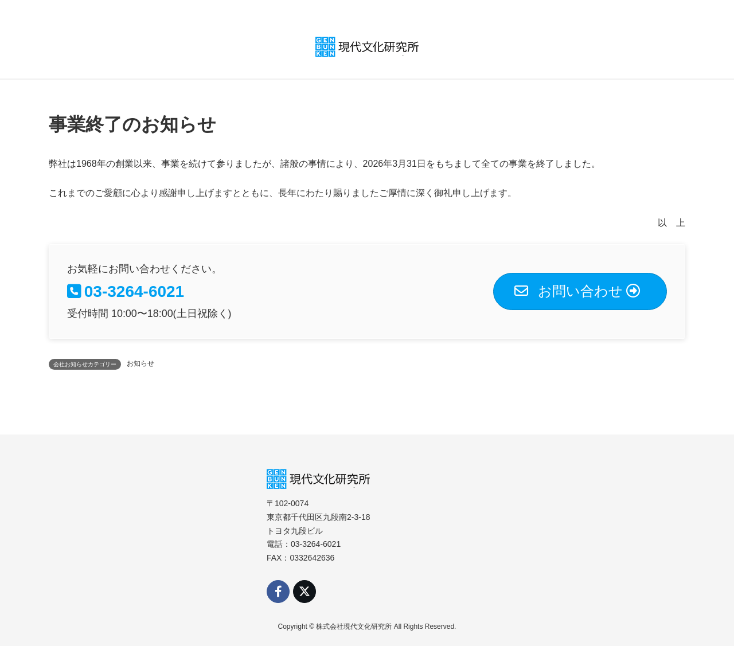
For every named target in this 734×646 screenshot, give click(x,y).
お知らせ (140, 363)
